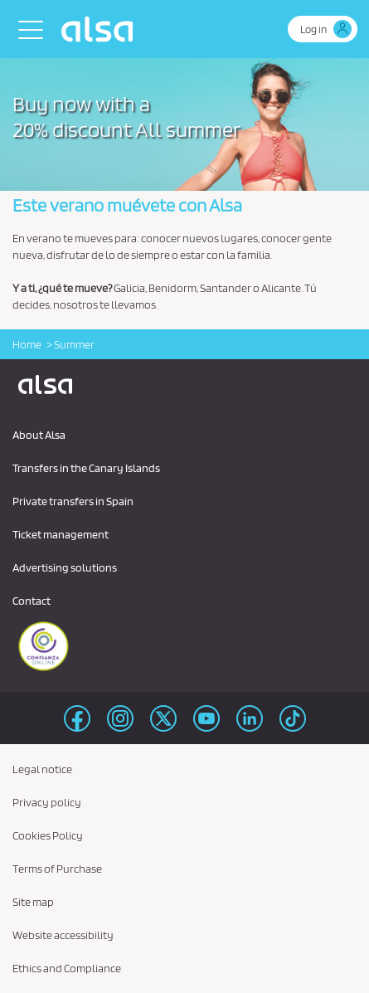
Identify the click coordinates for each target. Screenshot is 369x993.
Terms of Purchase (57, 868)
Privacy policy (46, 802)
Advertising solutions (64, 567)
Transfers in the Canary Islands (86, 468)
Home (26, 344)
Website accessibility (63, 935)
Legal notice (42, 769)
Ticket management (60, 534)
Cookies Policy (47, 835)
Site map (33, 901)
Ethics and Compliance (66, 968)
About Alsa (39, 434)
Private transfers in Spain (73, 501)
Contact (31, 600)
